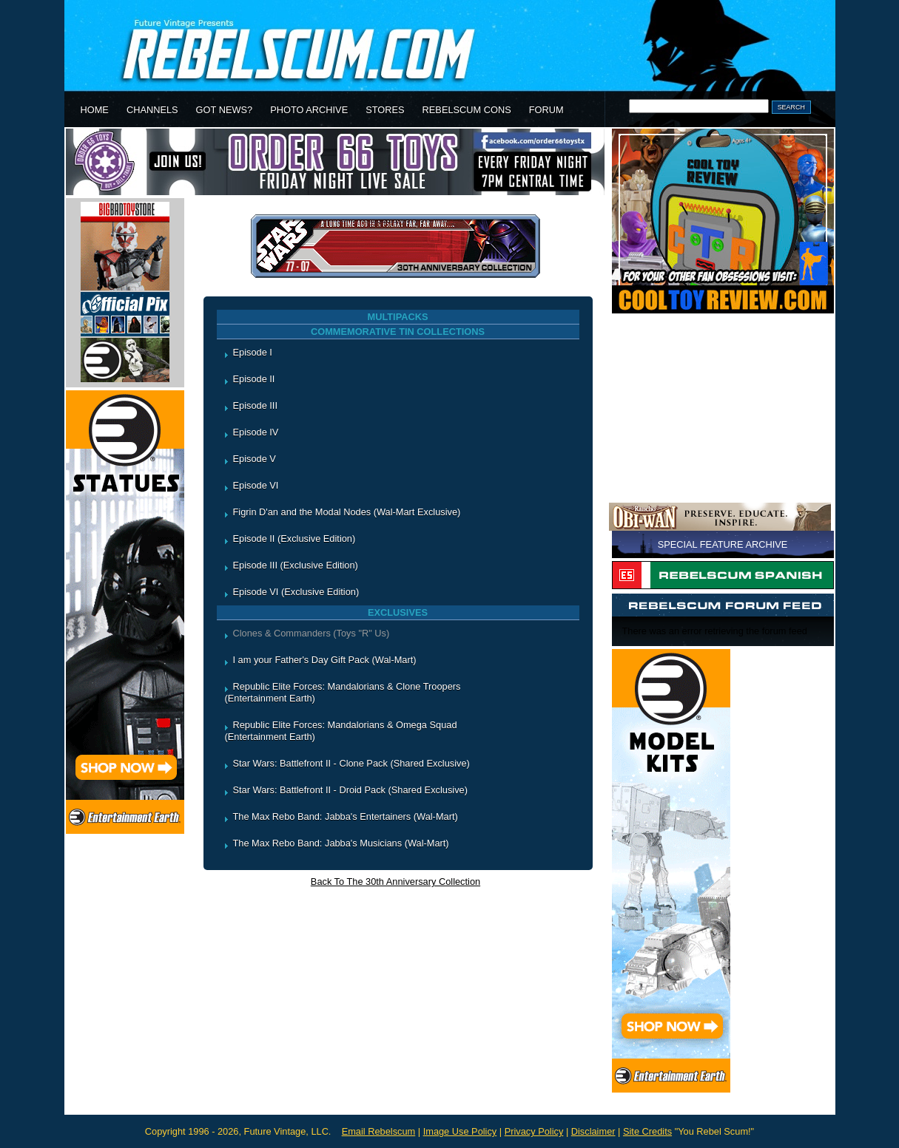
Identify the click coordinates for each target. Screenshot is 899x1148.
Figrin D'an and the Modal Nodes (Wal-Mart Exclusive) (347, 511)
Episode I (252, 352)
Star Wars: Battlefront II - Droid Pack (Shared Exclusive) (350, 789)
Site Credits (647, 1131)
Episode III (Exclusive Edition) (295, 565)
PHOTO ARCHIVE (309, 109)
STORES (385, 109)
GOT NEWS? (224, 109)
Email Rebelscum (379, 1131)
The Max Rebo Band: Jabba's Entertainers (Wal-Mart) (345, 816)
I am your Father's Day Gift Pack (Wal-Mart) (325, 659)
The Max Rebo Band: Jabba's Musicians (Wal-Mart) (341, 843)
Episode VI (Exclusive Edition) (296, 591)
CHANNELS (152, 109)
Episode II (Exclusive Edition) (294, 538)
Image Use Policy (460, 1131)
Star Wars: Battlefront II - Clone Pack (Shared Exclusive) (351, 763)
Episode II (254, 378)
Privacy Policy (534, 1131)
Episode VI (256, 485)
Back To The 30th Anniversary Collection (395, 881)
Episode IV (256, 432)
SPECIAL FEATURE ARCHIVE (723, 544)
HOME (95, 109)
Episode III (255, 405)
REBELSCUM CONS (466, 109)
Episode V (254, 458)
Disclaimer (593, 1131)
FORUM (546, 109)
